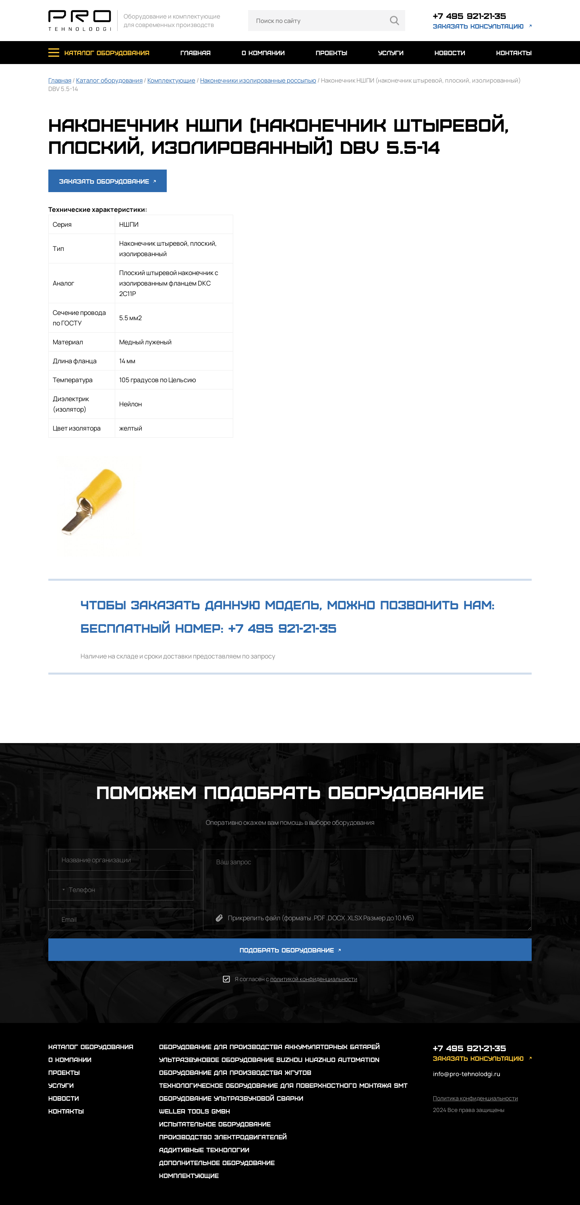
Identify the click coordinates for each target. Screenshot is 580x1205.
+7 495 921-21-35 (469, 15)
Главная (59, 80)
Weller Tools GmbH (194, 1111)
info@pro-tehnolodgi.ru (466, 1074)
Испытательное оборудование (215, 1123)
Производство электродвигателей (223, 1136)
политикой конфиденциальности (313, 979)
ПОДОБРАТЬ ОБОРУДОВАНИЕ (290, 949)
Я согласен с (296, 979)
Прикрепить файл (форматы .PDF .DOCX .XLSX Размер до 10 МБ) (321, 917)
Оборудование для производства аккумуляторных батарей (269, 1046)
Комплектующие (171, 80)
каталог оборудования (106, 52)
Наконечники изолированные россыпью (258, 80)
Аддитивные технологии (204, 1149)
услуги (391, 52)
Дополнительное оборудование (217, 1162)
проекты (331, 52)
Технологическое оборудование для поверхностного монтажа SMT (283, 1085)
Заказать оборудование (107, 181)
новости (450, 52)
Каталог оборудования (109, 80)
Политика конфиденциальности (475, 1098)
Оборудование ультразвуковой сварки (231, 1098)
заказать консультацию (478, 26)
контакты (514, 52)
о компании (263, 52)
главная (195, 52)
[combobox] (58, 889)
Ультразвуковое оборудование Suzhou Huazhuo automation (269, 1059)
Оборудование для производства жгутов (235, 1072)
